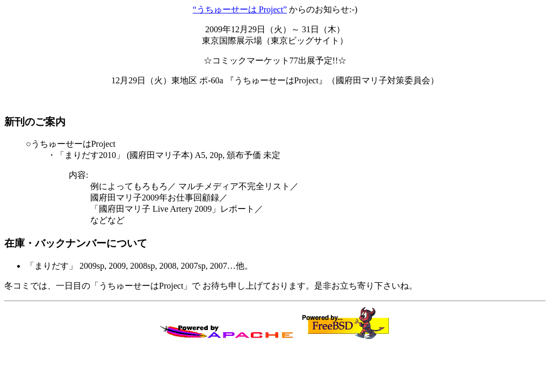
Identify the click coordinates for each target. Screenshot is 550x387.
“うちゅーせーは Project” (240, 9)
